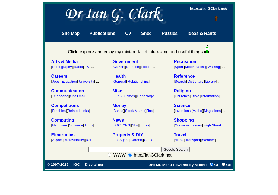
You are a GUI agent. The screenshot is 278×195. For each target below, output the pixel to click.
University (86, 81)
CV (128, 33)
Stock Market (135, 111)
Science (182, 105)
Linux (89, 125)
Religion (182, 91)
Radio (78, 67)
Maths (197, 111)
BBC (117, 125)
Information (210, 96)
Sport (179, 67)
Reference (184, 76)
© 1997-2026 (57, 164)
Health (119, 76)
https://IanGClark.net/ (208, 8)
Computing (62, 120)
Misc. (117, 91)
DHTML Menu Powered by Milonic (178, 165)
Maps (179, 140)
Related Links (78, 111)
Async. (57, 140)
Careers (59, 76)
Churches (182, 96)
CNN (126, 125)
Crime (148, 140)
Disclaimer (94, 164)
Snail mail (77, 96)
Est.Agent (121, 140)
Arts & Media (64, 61)
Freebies (59, 111)
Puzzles (170, 33)
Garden (136, 140)
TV (87, 67)
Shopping (184, 120)
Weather (208, 140)
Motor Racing (195, 67)
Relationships (138, 81)
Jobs (55, 81)
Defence (132, 67)
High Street (212, 125)
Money (119, 105)
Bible (195, 96)
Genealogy (145, 96)
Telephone (60, 96)
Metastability (74, 140)
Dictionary (195, 81)
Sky (135, 125)
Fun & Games (124, 96)
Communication (67, 91)
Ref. (89, 140)
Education (69, 81)
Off (228, 165)
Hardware (59, 125)
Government (125, 61)
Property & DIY (127, 134)
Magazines (212, 111)
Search (180, 81)
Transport (192, 140)
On (216, 165)
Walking (214, 67)
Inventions (183, 111)
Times (144, 125)
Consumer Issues (188, 125)
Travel (180, 134)
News (118, 120)
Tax (150, 111)
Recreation (185, 61)
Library (210, 81)
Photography (62, 67)
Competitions (65, 105)
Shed (146, 33)
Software (76, 125)
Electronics (63, 134)
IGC (76, 164)
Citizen (118, 67)
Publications (102, 33)
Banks (118, 111)
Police (145, 67)
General (119, 81)
